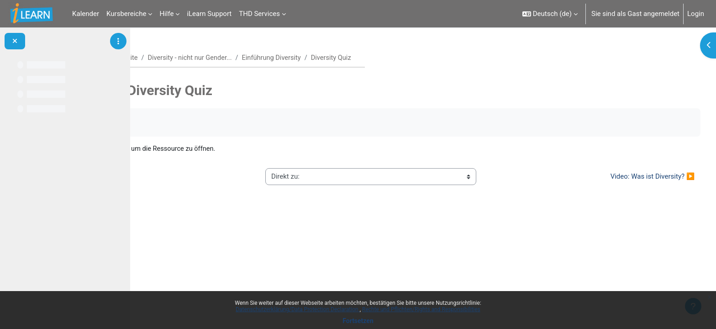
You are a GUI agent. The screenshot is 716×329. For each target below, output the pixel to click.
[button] (550, 13)
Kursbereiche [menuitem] (126, 14)
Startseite (169, 58)
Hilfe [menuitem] (166, 14)
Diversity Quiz (216, 149)
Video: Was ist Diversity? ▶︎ (635, 177)
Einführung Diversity (320, 58)
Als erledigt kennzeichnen (193, 122)
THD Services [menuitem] (259, 14)
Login (695, 14)
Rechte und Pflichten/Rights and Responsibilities (421, 309)
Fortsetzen (358, 320)
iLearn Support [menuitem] (209, 14)
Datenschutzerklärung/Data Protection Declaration (297, 309)
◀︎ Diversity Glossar (184, 177)
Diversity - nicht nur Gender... (237, 58)
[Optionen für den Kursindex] (118, 41)
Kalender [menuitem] (85, 14)
